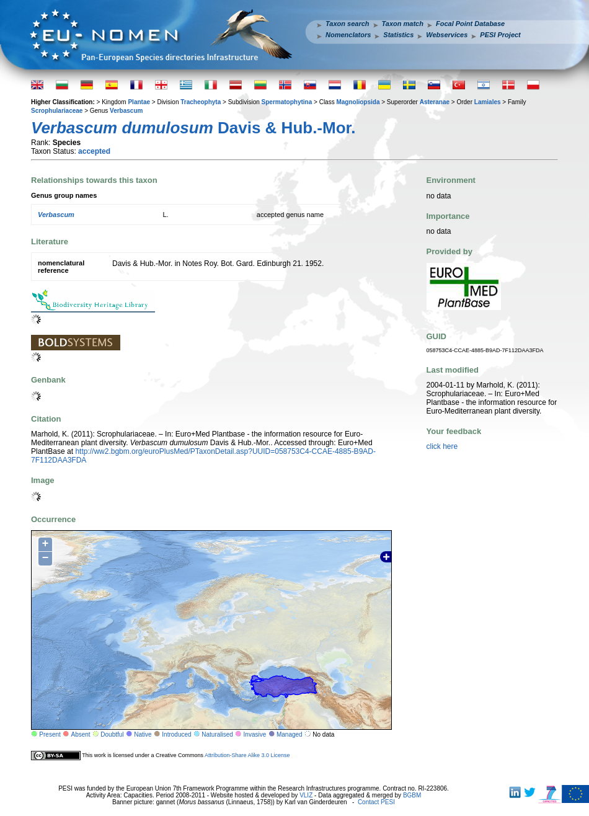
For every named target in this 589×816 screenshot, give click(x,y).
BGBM (412, 795)
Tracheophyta (200, 102)
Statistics (398, 34)
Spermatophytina (287, 102)
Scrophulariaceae (56, 110)
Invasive (255, 734)
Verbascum (126, 110)
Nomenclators (348, 34)
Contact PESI (376, 802)
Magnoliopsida (357, 102)
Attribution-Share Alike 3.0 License (247, 755)
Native (142, 734)
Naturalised (217, 734)
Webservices (446, 34)
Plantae (139, 102)
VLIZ (305, 795)
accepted (94, 151)
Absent (81, 734)
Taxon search (348, 23)
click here (442, 446)
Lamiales (487, 102)
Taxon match (402, 23)
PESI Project (500, 34)
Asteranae (435, 102)
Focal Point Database (470, 23)
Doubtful (111, 734)
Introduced (176, 734)
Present (49, 734)
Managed (290, 734)
